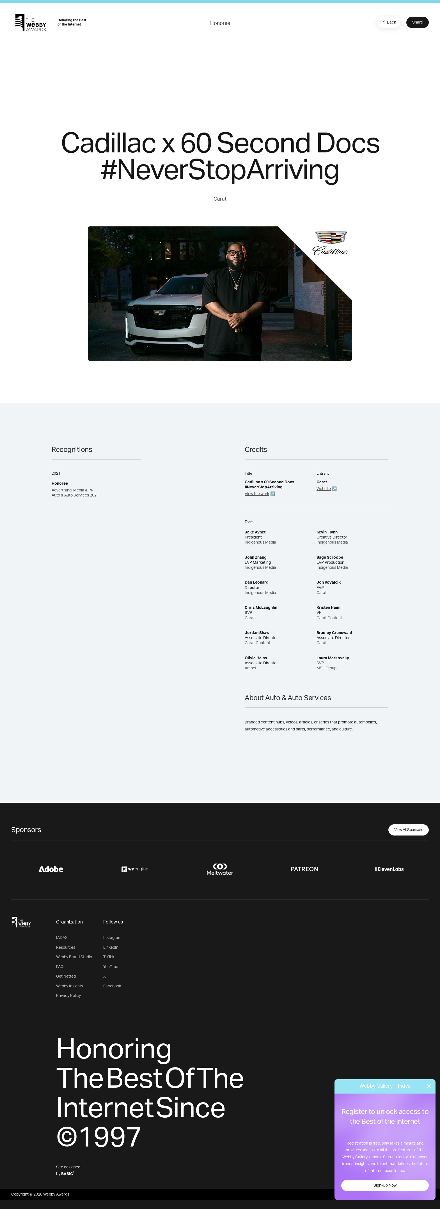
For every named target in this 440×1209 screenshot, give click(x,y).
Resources (65, 948)
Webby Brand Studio (74, 957)
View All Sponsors (408, 830)
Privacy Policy (68, 996)
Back (388, 22)
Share (417, 22)
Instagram (112, 938)
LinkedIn (110, 948)
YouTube (110, 967)
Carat (220, 199)
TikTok (108, 957)
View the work (257, 494)
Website (324, 489)
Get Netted (66, 976)
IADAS (62, 938)
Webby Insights (69, 986)
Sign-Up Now (385, 1185)
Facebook (112, 986)
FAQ (60, 967)
